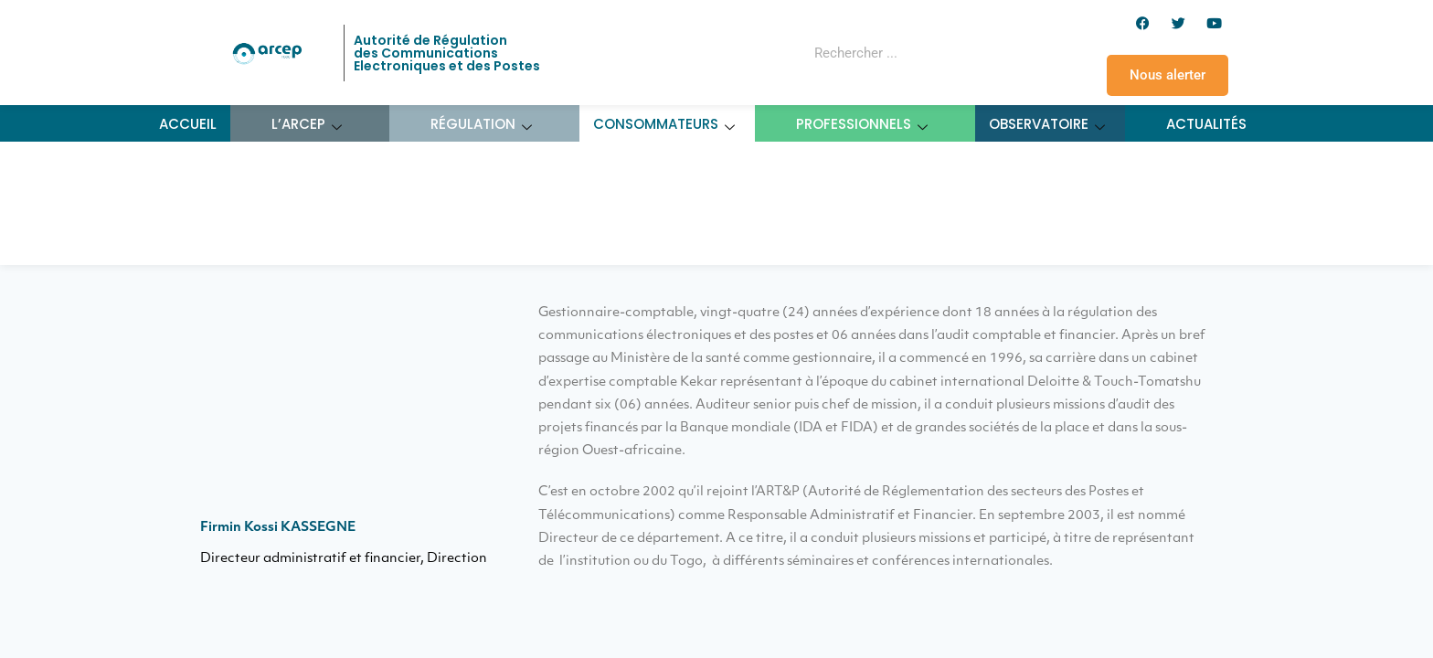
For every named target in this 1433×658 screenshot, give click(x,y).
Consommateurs (664, 123)
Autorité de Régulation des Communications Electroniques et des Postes (447, 53)
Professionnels (862, 123)
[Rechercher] (976, 53)
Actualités (1206, 123)
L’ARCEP (307, 123)
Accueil (188, 123)
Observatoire (1047, 123)
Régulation (481, 123)
